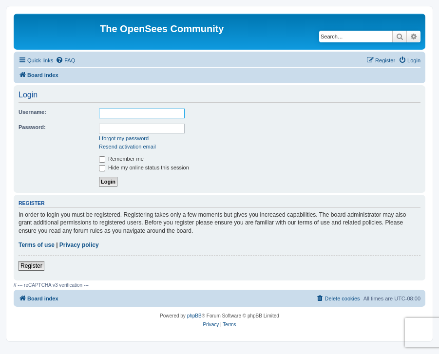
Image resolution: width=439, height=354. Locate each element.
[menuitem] (65, 60)
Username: (32, 112)
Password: (32, 127)
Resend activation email (127, 146)
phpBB (194, 315)
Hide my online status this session (144, 167)
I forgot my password (124, 138)
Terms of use (37, 245)
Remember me (121, 159)
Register (31, 265)
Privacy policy (79, 245)
